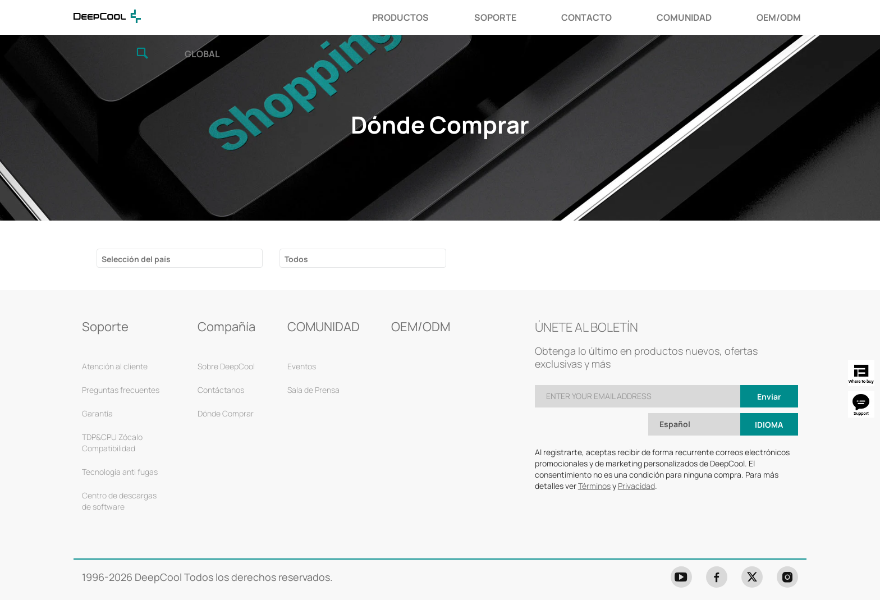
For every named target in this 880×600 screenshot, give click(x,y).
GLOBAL (788, 19)
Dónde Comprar (226, 385)
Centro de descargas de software (119, 473)
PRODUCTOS (254, 17)
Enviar (769, 368)
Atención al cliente (115, 338)
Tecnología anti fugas (120, 443)
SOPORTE (348, 17)
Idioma (769, 396)
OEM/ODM (632, 17)
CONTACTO (439, 17)
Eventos (301, 338)
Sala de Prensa (313, 361)
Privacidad (636, 457)
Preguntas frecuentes (120, 361)
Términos (594, 457)
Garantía (97, 385)
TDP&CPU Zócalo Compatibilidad (112, 414)
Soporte (105, 298)
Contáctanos (221, 361)
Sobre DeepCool (226, 338)
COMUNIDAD (537, 17)
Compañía (226, 298)
